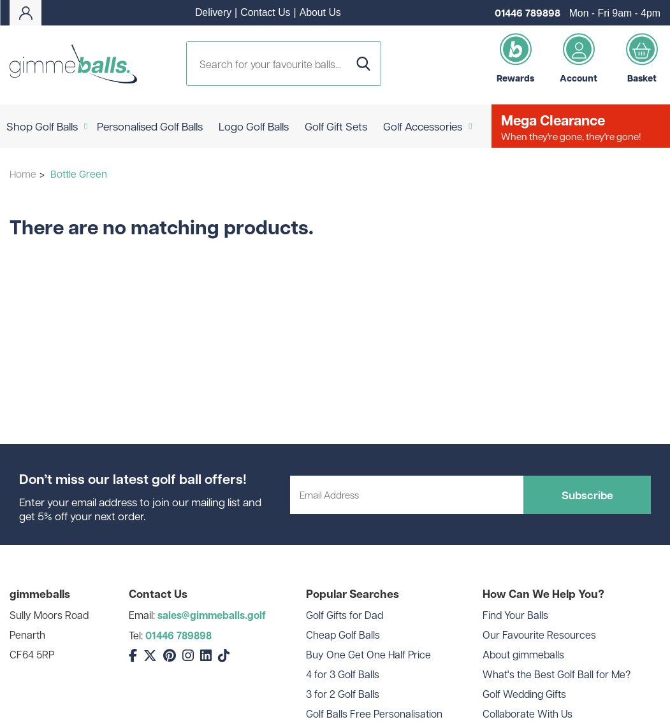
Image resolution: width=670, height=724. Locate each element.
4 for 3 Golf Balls (342, 674)
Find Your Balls (515, 614)
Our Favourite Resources (539, 634)
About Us (320, 12)
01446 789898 (527, 13)
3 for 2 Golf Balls (342, 693)
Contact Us (265, 12)
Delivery (213, 12)
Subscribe (587, 494)
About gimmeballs (523, 654)
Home (23, 173)
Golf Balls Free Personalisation (374, 713)
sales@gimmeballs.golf (211, 615)
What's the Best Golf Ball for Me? (556, 674)
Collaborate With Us (527, 713)
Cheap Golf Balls (343, 634)
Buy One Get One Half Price (368, 654)
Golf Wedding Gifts (524, 693)
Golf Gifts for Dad (344, 614)
